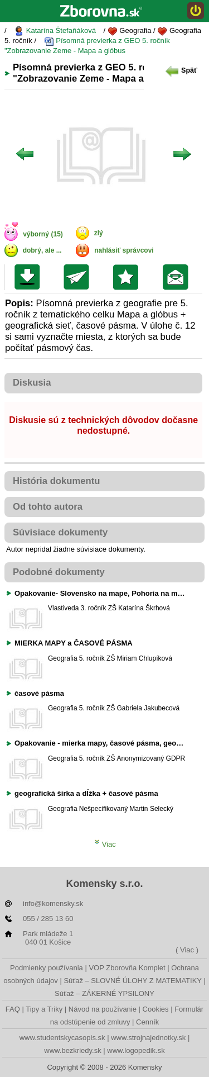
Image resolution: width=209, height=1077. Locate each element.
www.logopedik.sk (135, 1050)
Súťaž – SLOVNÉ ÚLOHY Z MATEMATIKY (132, 980)
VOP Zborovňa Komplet (127, 968)
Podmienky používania (46, 968)
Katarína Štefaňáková (55, 31)
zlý (98, 233)
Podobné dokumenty (59, 572)
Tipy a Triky (44, 1009)
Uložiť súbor (29, 277)
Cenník (147, 1022)
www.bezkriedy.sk (72, 1050)
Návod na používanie (103, 1009)
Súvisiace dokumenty (60, 532)
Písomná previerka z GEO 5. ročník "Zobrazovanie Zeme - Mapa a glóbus (87, 45)
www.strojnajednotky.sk (148, 1037)
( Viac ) (187, 950)
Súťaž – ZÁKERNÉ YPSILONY (104, 993)
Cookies (156, 1009)
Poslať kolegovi (79, 277)
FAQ (13, 1009)
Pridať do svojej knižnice (128, 277)
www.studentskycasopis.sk (62, 1037)
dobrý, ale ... (42, 250)
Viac (105, 844)
